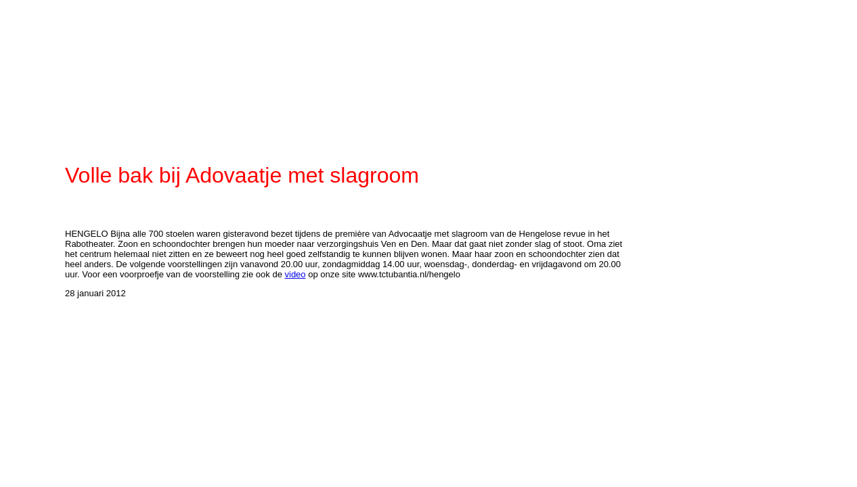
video (295, 274)
